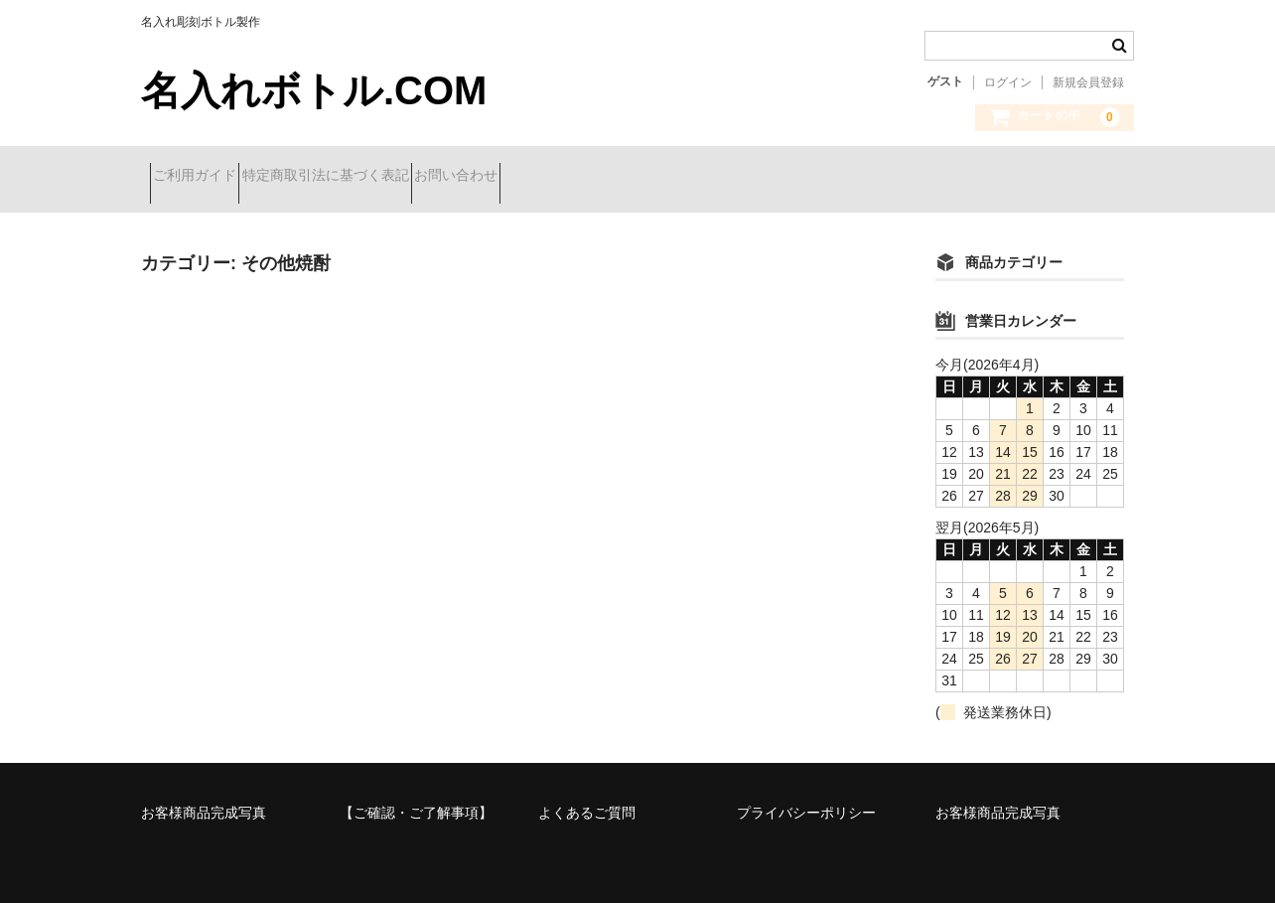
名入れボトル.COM (314, 90)
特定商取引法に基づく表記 (369, 177)
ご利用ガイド (203, 177)
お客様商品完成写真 (203, 798)
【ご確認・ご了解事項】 (416, 798)
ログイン (1008, 82)
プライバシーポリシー (806, 798)
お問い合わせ (535, 177)
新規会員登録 (1088, 82)
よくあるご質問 (587, 798)
